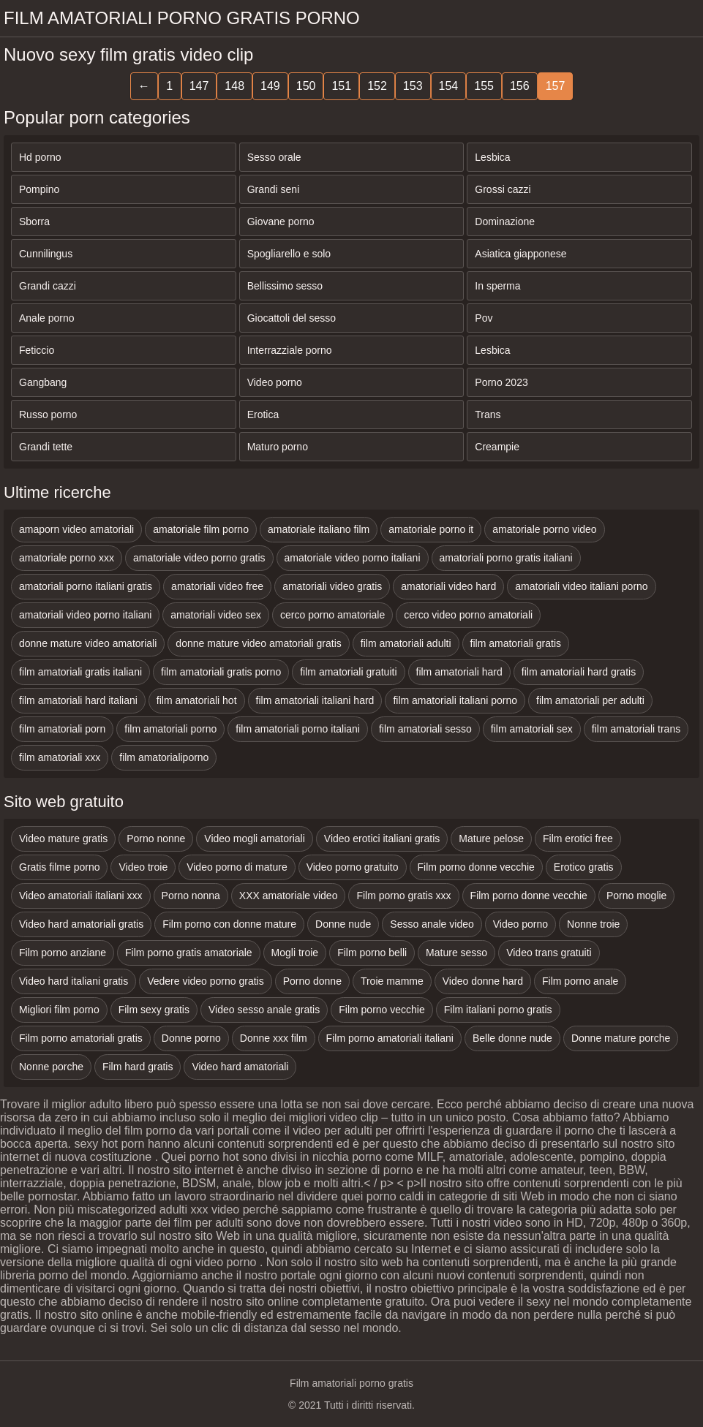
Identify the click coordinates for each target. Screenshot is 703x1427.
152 (377, 86)
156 (520, 86)
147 (199, 86)
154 (449, 86)
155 (484, 86)
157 (555, 86)
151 (341, 86)
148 (234, 86)
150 (306, 86)
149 (270, 86)
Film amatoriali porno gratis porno (182, 18)
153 (413, 86)
